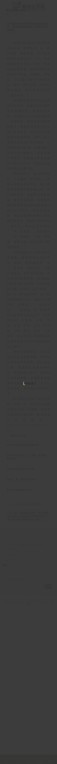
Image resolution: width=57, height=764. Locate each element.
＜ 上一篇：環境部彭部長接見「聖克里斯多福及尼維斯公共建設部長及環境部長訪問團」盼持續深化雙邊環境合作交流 (28, 650)
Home (8, 26)
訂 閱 (48, 730)
